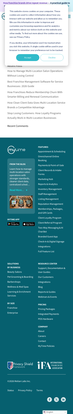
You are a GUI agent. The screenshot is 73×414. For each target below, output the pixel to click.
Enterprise (12, 312)
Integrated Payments (48, 314)
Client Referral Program (50, 222)
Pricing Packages (46, 309)
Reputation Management (50, 203)
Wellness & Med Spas (18, 286)
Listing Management (48, 199)
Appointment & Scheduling (51, 151)
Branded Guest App (48, 236)
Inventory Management (50, 189)
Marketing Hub (45, 179)
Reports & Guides (47, 291)
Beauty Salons (14, 271)
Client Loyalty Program (49, 217)
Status (10, 390)
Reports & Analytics (48, 184)
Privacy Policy (25, 390)
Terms (39, 390)
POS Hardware (45, 318)
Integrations (44, 246)
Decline (52, 57)
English (48, 412)
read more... (17, 190)
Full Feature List (46, 251)
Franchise (12, 307)
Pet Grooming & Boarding (20, 276)
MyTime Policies (46, 346)
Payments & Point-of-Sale (51, 165)
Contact (42, 341)
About (41, 331)
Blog (40, 286)
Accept (27, 57)
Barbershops (13, 281)
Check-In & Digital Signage (51, 241)
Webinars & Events (47, 296)
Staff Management (47, 194)
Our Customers (45, 277)
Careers (42, 336)
